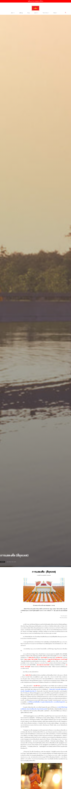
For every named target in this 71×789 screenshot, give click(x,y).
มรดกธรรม (2, 562)
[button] (65, 12)
